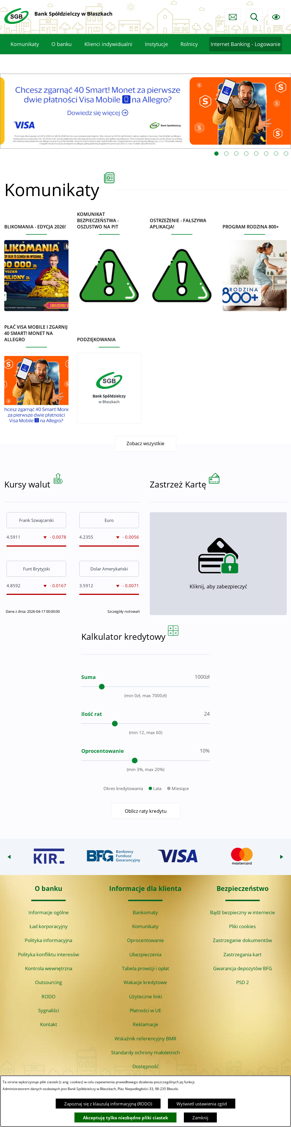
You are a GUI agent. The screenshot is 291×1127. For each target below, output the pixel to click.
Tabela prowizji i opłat (145, 968)
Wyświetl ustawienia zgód (201, 1104)
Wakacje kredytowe (145, 982)
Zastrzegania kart (242, 954)
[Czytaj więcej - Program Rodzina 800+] (255, 265)
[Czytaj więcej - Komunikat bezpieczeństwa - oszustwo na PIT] (109, 259)
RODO (48, 996)
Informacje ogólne (48, 912)
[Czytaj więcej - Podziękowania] (109, 378)
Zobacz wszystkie (145, 443)
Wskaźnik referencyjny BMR (145, 1038)
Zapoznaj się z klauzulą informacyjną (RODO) (108, 1104)
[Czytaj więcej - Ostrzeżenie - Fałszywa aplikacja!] (182, 262)
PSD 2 (242, 982)
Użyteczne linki (145, 996)
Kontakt (48, 1024)
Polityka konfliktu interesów (48, 954)
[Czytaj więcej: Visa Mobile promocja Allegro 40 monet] (145, 111)
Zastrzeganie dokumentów (242, 940)
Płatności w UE (145, 1010)
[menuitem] (24, 44)
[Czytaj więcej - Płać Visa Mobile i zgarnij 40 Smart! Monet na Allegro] (36, 372)
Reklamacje (145, 1024)
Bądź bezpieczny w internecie (242, 912)
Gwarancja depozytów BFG (242, 968)
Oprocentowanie (145, 940)
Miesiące (180, 809)
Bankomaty (145, 912)
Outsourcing (48, 982)
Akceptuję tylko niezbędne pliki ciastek (125, 1117)
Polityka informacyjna (48, 940)
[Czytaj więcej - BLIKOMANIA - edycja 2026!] (36, 265)
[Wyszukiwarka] (254, 17)
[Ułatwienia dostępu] (276, 17)
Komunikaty (145, 926)
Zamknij (200, 1117)
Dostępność (145, 1066)
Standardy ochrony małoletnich (145, 1052)
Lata (157, 809)
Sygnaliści (48, 1010)
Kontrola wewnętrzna (48, 968)
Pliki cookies (242, 926)
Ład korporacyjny (49, 926)
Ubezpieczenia (145, 954)
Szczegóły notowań (123, 631)
